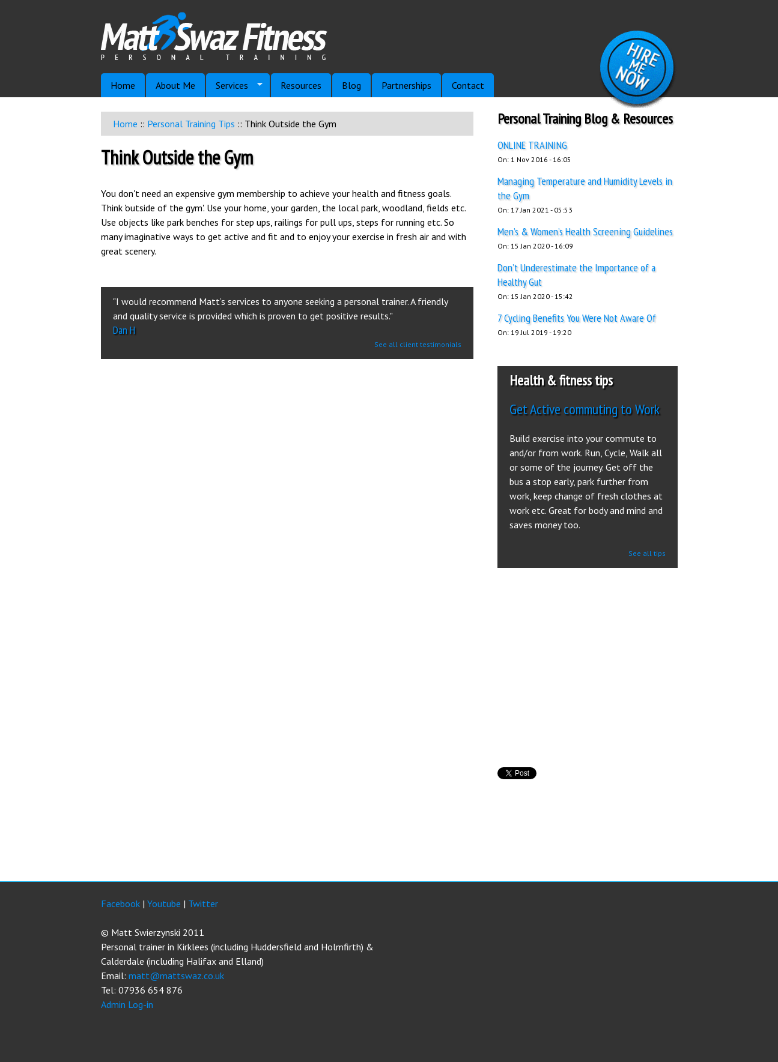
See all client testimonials (417, 344)
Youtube (164, 904)
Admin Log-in (127, 1004)
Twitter (203, 904)
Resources (301, 85)
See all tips (647, 553)
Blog (351, 85)
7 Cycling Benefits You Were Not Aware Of (576, 318)
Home (125, 124)
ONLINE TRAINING (532, 145)
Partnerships (406, 85)
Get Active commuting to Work (584, 409)
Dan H (124, 330)
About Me (175, 85)
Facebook (120, 904)
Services (234, 85)
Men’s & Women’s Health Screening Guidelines (585, 231)
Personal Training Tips (191, 124)
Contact (468, 85)
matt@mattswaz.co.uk (176, 976)
